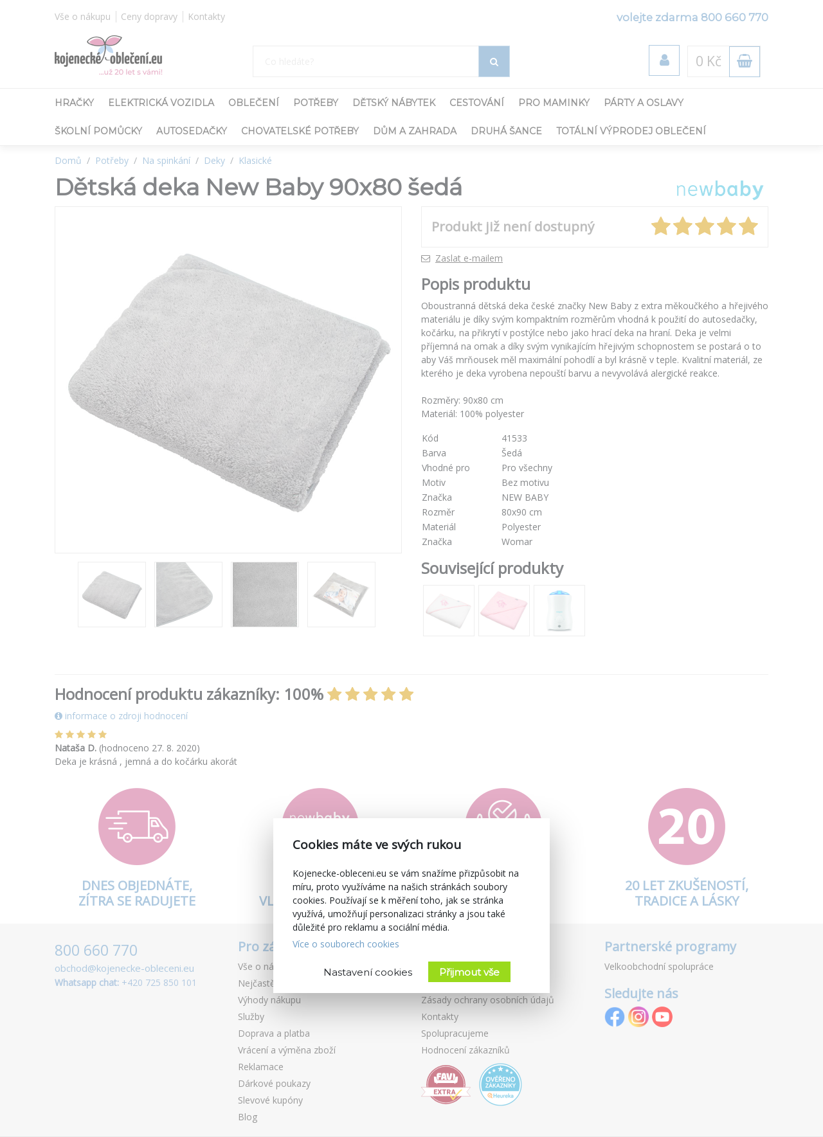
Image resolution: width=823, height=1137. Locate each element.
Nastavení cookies (367, 972)
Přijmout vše (469, 972)
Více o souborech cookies (346, 944)
